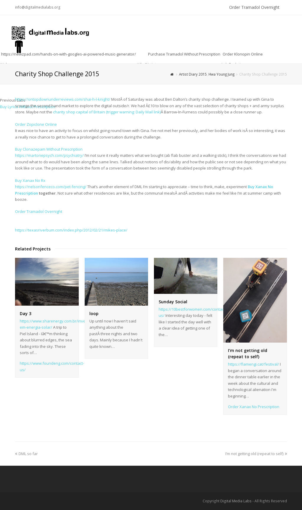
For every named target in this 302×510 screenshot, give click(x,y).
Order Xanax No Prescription (253, 406)
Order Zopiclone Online (36, 124)
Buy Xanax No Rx (30, 180)
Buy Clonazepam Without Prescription (49, 149)
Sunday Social (173, 301)
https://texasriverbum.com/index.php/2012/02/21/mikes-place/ (71, 230)
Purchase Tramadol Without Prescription (184, 54)
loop (94, 313)
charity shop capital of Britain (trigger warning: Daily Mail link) (106, 112)
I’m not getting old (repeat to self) (256, 453)
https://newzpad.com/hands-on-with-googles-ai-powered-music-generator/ (68, 54)
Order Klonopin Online (243, 54)
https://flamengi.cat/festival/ (253, 364)
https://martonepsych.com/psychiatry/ (49, 155)
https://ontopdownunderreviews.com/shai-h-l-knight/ (62, 99)
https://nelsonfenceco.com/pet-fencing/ (50, 186)
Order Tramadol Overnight (254, 7)
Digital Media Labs (236, 501)
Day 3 (25, 313)
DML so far (26, 453)
